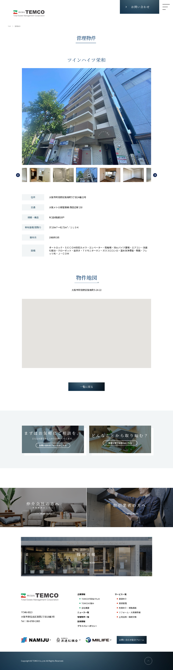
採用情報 (81, 621)
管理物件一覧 (83, 617)
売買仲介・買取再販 (128, 608)
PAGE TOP (148, 661)
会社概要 (85, 608)
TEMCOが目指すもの (90, 599)
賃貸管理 (123, 603)
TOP (9, 26)
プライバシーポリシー (87, 626)
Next (155, 175)
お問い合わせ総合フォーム (131, 639)
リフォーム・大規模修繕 (129, 612)
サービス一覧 (121, 594)
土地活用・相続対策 (128, 617)
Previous (18, 175)
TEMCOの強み (87, 603)
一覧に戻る (86, 387)
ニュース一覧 (83, 612)
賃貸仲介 (123, 599)
